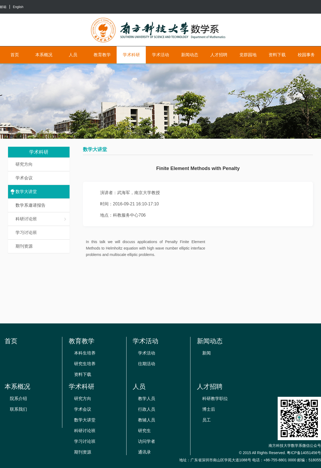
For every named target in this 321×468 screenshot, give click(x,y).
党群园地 (248, 54)
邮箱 (3, 7)
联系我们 (18, 409)
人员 (73, 54)
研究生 (144, 430)
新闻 (206, 353)
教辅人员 (146, 420)
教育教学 (102, 54)
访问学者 (146, 441)
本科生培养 (84, 353)
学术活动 (160, 54)
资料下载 (277, 54)
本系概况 (43, 54)
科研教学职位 (215, 398)
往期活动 (146, 363)
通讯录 (144, 452)
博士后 (208, 409)
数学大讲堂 (26, 191)
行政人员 (146, 409)
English (18, 7)
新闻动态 (189, 54)
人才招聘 (218, 54)
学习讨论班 (26, 232)
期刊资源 (24, 246)
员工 (206, 420)
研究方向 (24, 164)
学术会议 (24, 178)
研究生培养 (84, 363)
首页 (14, 54)
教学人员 (146, 398)
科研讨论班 (41, 219)
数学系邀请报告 (30, 205)
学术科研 (131, 54)
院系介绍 (18, 398)
